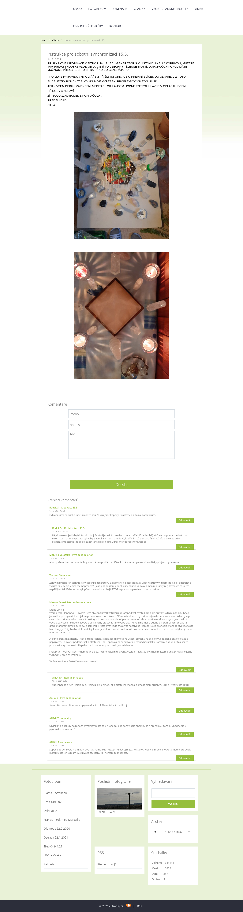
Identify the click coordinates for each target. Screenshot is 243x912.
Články (139, 9)
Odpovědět (184, 520)
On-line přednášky (88, 26)
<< (156, 832)
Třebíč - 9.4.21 (53, 846)
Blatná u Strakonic (55, 793)
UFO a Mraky (52, 855)
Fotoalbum (97, 9)
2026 (179, 832)
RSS (139, 906)
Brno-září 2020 (53, 802)
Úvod (77, 9)
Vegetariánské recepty (169, 9)
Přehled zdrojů (107, 864)
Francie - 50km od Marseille (62, 819)
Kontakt (116, 26)
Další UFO (50, 811)
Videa (198, 9)
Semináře (120, 9)
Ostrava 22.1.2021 (56, 837)
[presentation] (121, 468)
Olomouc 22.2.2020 (57, 828)
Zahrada (49, 864)
